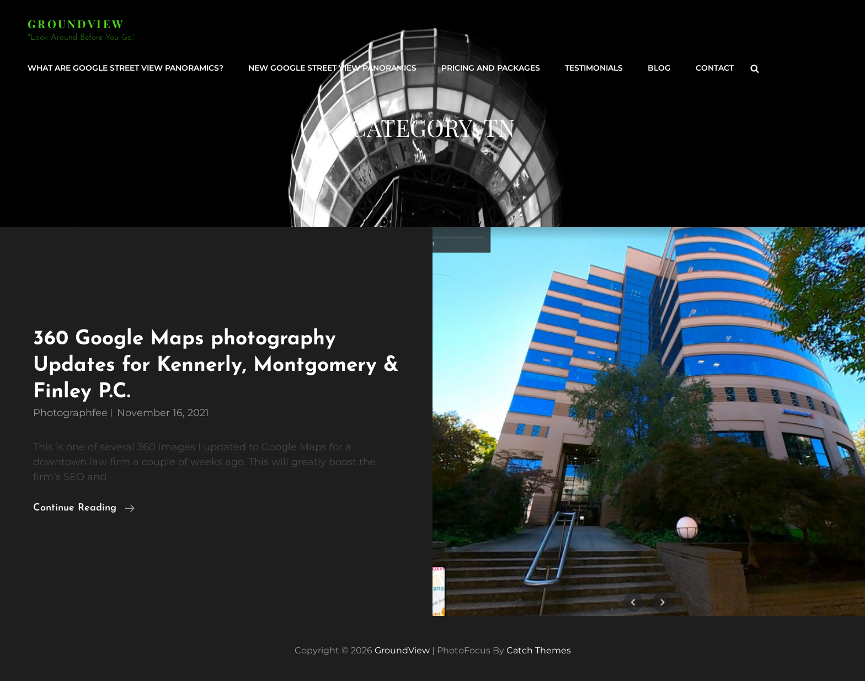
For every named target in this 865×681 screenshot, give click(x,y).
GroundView (76, 23)
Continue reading (84, 508)
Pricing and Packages (490, 68)
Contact (715, 68)
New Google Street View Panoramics (332, 68)
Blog (659, 68)
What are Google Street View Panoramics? (125, 68)
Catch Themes (538, 650)
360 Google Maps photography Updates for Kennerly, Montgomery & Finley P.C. (215, 365)
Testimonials (594, 68)
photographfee (70, 413)
